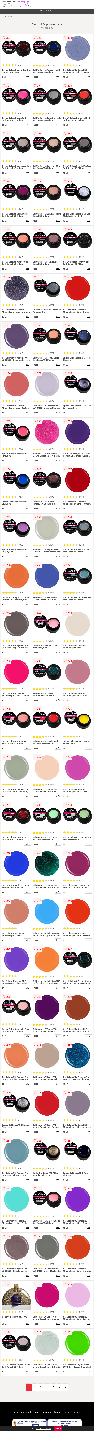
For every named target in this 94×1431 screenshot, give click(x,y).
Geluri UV (8, 16)
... (47, 1387)
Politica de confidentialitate (48, 1411)
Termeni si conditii (22, 1411)
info (27, 77)
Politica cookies (72, 1411)
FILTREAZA (47, 11)
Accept (58, 1428)
